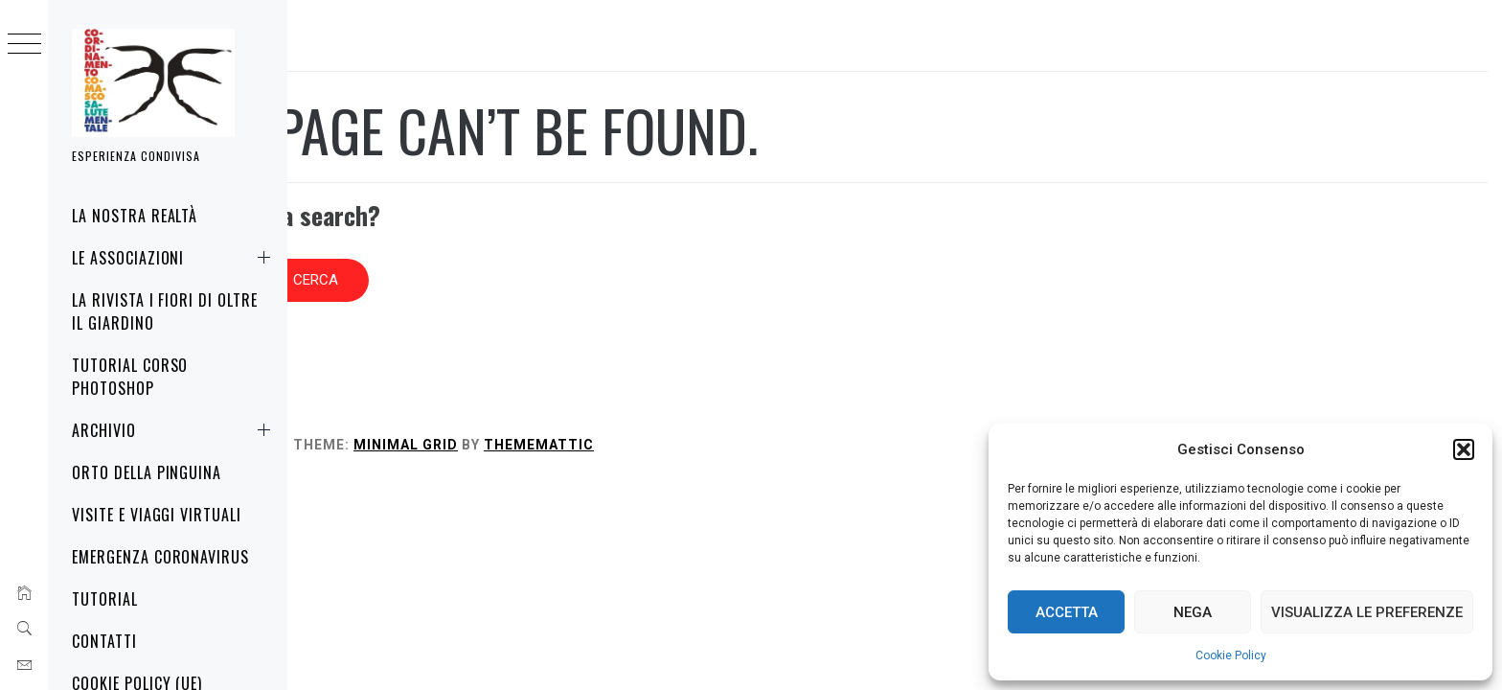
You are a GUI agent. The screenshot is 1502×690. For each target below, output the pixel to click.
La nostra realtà (134, 215)
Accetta (1066, 612)
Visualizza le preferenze (1367, 612)
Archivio (175, 430)
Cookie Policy (1230, 655)
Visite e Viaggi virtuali (156, 514)
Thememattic (826, 416)
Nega (1192, 612)
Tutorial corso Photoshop (130, 377)
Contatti (104, 641)
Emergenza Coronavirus (160, 556)
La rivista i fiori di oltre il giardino (165, 311)
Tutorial (105, 598)
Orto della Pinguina (146, 472)
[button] (1463, 449)
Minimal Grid (693, 416)
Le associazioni (175, 258)
